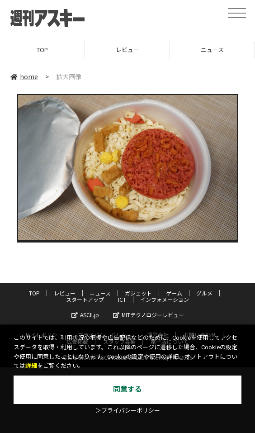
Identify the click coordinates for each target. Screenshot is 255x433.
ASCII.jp (85, 315)
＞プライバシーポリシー (127, 410)
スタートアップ (85, 299)
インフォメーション (164, 299)
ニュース (212, 49)
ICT (122, 299)
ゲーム (174, 293)
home (24, 76)
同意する (127, 389)
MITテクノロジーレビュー (148, 315)
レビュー (127, 49)
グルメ (204, 293)
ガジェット (138, 293)
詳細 (31, 365)
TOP (42, 49)
